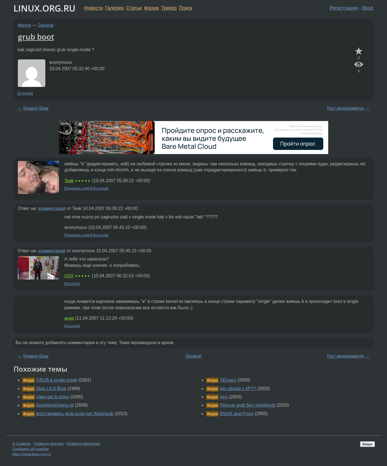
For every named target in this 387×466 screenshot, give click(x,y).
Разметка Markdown (83, 444)
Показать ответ (78, 188)
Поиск (185, 8)
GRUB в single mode (56, 380)
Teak (69, 180)
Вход (367, 8)
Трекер (169, 8)
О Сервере (21, 444)
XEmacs (228, 380)
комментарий (51, 208)
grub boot (36, 36)
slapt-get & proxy (52, 396)
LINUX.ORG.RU (44, 8)
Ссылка (25, 93)
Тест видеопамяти (345, 108)
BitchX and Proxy (237, 413)
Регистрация (344, 8)
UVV (69, 275)
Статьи (134, 8)
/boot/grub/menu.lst (55, 405)
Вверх (367, 444)
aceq (69, 318)
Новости (93, 8)
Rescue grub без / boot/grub (247, 405)
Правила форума (48, 444)
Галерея (114, 8)
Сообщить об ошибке (30, 449)
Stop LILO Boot (51, 388)
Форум (151, 8)
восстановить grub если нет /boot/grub (75, 413)
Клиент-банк (36, 108)
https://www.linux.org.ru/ (31, 454)
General (46, 25)
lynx (224, 396)
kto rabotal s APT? (238, 388)
